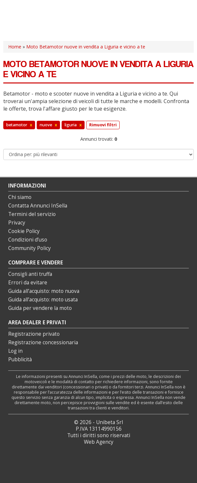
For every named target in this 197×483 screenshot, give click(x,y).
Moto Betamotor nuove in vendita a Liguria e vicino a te (85, 47)
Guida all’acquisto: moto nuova (43, 291)
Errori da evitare (27, 282)
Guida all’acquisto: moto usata (43, 299)
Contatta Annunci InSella (37, 205)
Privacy (16, 222)
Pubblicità (20, 359)
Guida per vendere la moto (40, 308)
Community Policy (29, 248)
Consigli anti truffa (30, 274)
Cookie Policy (24, 231)
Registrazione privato (34, 334)
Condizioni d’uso (27, 239)
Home (14, 47)
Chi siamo (19, 197)
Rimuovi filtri (103, 125)
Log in (15, 351)
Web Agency (98, 441)
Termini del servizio (32, 214)
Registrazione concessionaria (43, 342)
